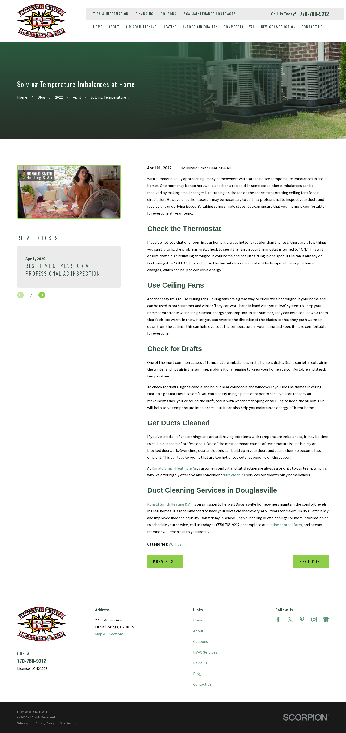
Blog (197, 673)
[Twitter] (290, 619)
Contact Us (202, 684)
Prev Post (164, 561)
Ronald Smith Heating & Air (174, 468)
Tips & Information (111, 13)
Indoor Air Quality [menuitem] (200, 26)
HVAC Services (205, 652)
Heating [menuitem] (170, 26)
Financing (145, 13)
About (198, 630)
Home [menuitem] (98, 26)
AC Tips (175, 544)
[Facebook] (278, 619)
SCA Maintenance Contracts (210, 13)
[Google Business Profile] (326, 619)
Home (198, 620)
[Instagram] (314, 619)
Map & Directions (109, 634)
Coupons (169, 13)
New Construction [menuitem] (278, 26)
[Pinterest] (302, 619)
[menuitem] (23, 723)
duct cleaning (234, 475)
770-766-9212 (314, 13)
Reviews (200, 662)
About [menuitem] (114, 26)
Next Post (311, 561)
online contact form (285, 524)
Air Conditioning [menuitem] (141, 26)
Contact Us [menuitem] (312, 26)
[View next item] (41, 295)
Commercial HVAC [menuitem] (239, 26)
